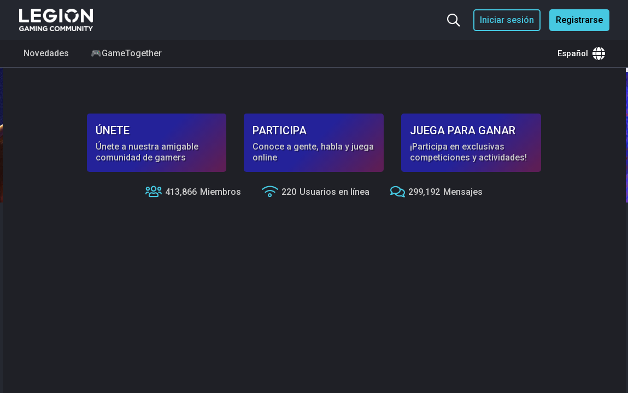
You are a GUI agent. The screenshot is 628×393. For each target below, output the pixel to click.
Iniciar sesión (507, 20)
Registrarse (579, 20)
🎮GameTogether (126, 53)
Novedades (46, 53)
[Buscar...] (454, 20)
